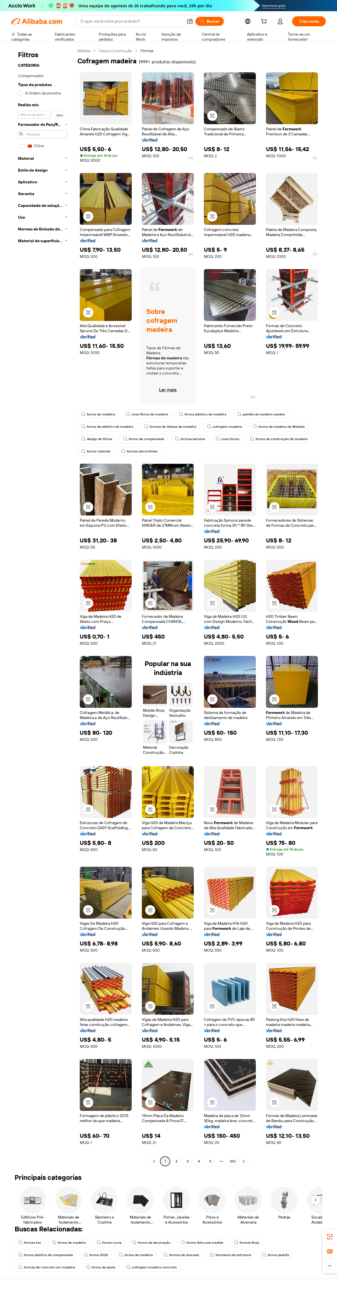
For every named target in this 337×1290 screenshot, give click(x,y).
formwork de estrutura (230, 1255)
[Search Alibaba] (131, 21)
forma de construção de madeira (279, 439)
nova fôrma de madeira (147, 414)
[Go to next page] (244, 1161)
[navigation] (43, 607)
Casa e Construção (115, 50)
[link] (329, 1236)
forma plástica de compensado (45, 1255)
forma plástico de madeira (202, 414)
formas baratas (190, 439)
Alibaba (84, 50)
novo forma (227, 439)
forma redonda (95, 451)
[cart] (265, 22)
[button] (189, 21)
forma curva (109, 1242)
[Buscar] (209, 21)
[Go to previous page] (154, 1161)
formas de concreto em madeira (46, 1267)
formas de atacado (181, 1255)
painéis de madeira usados (261, 414)
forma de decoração (151, 1242)
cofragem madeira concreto (151, 1267)
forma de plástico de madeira (107, 426)
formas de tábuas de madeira (170, 426)
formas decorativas (139, 451)
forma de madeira (98, 414)
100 (233, 1161)
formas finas (246, 1242)
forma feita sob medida (202, 1242)
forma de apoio (100, 1267)
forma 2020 (96, 1255)
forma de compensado (143, 439)
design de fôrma (96, 439)
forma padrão (275, 1255)
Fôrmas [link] (147, 50)
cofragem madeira (224, 426)
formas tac (29, 1242)
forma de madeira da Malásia (279, 426)
